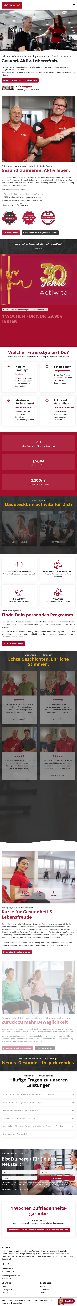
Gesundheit (44, 1289)
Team (4, 1286)
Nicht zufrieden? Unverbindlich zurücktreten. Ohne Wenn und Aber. (38, 1230)
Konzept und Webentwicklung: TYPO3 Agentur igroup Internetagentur (27, 1300)
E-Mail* (45, 1172)
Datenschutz (18, 1303)
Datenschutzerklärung (25, 1183)
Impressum (6, 1303)
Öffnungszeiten (8, 1289)
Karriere (5, 1293)
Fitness (43, 1286)
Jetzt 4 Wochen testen (13, 643)
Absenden (57, 1178)
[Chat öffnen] (66, 1301)
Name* (6, 1172)
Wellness (43, 1293)
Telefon (7, 1178)
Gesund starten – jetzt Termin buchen (20, 80)
